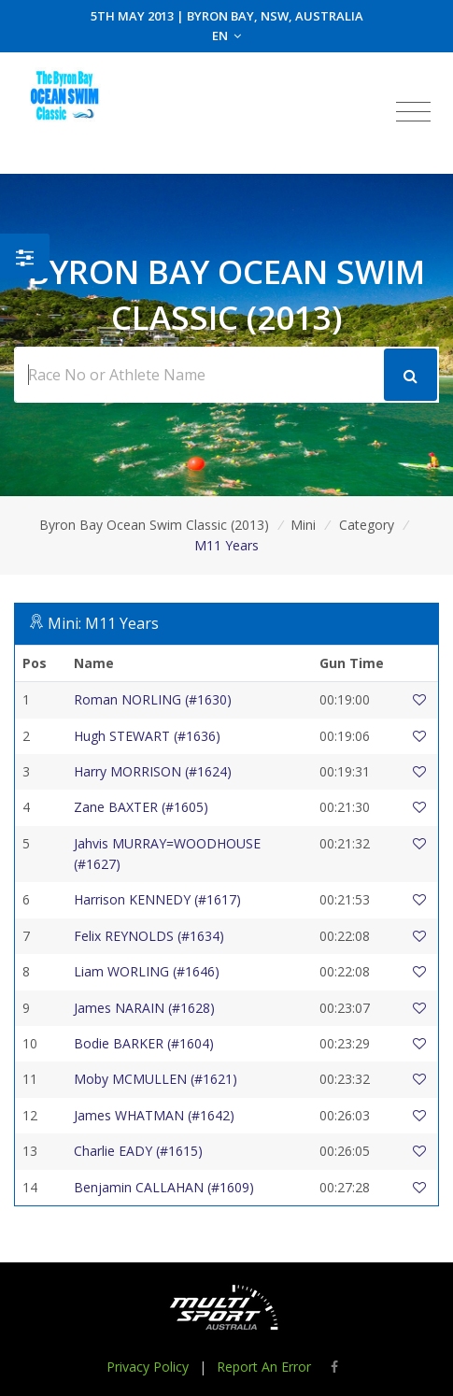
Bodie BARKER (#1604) (144, 1043)
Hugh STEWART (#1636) (147, 736)
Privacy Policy (147, 1366)
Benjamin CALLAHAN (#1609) (164, 1187)
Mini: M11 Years (103, 623)
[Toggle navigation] (413, 112)
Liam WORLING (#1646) (146, 971)
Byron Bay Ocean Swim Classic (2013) (154, 525)
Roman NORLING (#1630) (153, 699)
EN (226, 35)
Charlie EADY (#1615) (138, 1151)
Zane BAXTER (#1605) (141, 807)
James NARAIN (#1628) (144, 1008)
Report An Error (264, 1366)
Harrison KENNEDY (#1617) (157, 899)
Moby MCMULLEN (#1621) (155, 1079)
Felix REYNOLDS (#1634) (149, 936)
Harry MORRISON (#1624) (153, 771)
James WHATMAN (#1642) (154, 1115)
